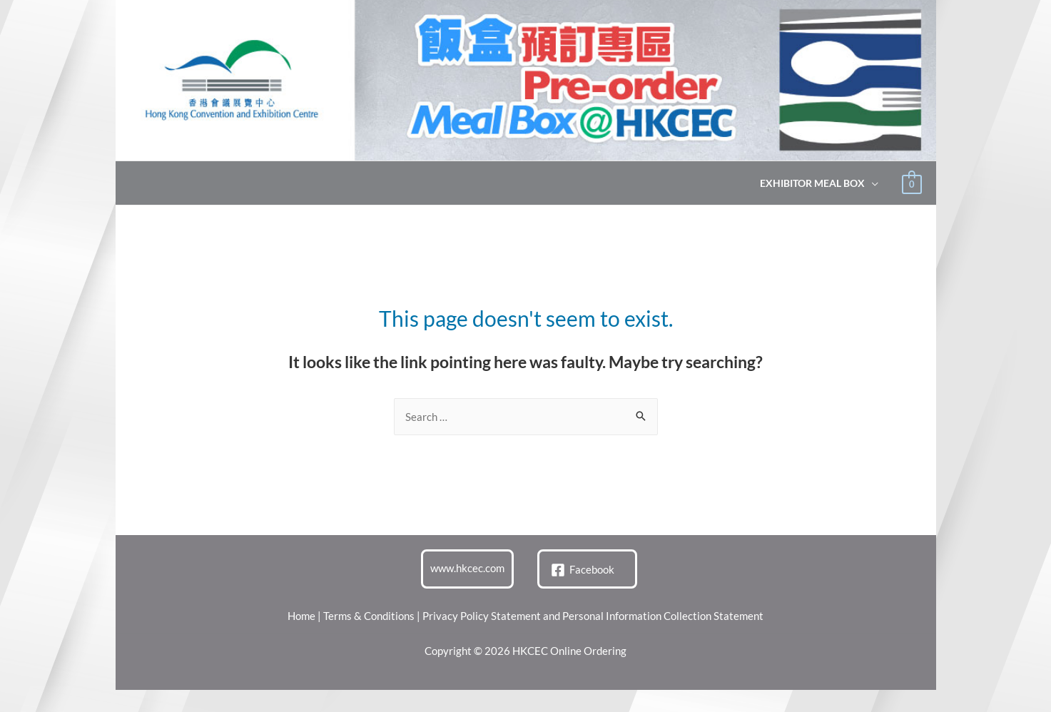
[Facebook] (583, 570)
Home (301, 615)
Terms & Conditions (369, 615)
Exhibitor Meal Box (812, 183)
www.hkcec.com (467, 567)
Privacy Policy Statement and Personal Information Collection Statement (592, 615)
